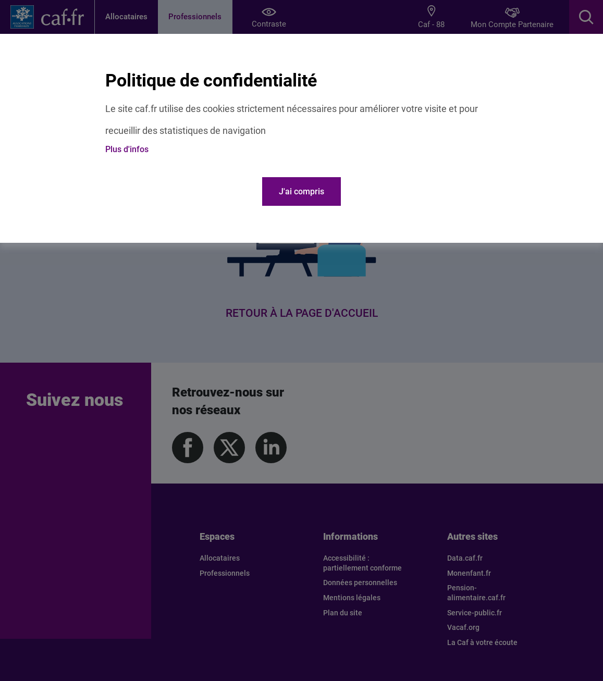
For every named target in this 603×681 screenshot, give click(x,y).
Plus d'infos (127, 149)
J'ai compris (301, 191)
